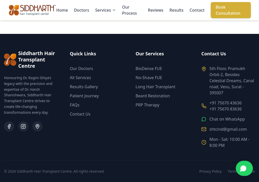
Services (105, 10)
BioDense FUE (149, 68)
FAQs (74, 105)
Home (62, 10)
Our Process (129, 10)
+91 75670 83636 (225, 109)
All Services (80, 77)
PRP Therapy (147, 105)
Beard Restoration (153, 96)
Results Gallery (84, 86)
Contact (196, 10)
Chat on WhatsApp (227, 119)
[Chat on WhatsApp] (244, 168)
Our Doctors (81, 68)
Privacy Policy (210, 171)
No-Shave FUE (149, 77)
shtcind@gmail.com (228, 129)
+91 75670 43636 (225, 103)
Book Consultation (228, 10)
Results (176, 10)
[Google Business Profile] (37, 126)
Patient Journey (84, 96)
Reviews (155, 10)
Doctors (81, 10)
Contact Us (80, 114)
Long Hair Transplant (155, 86)
